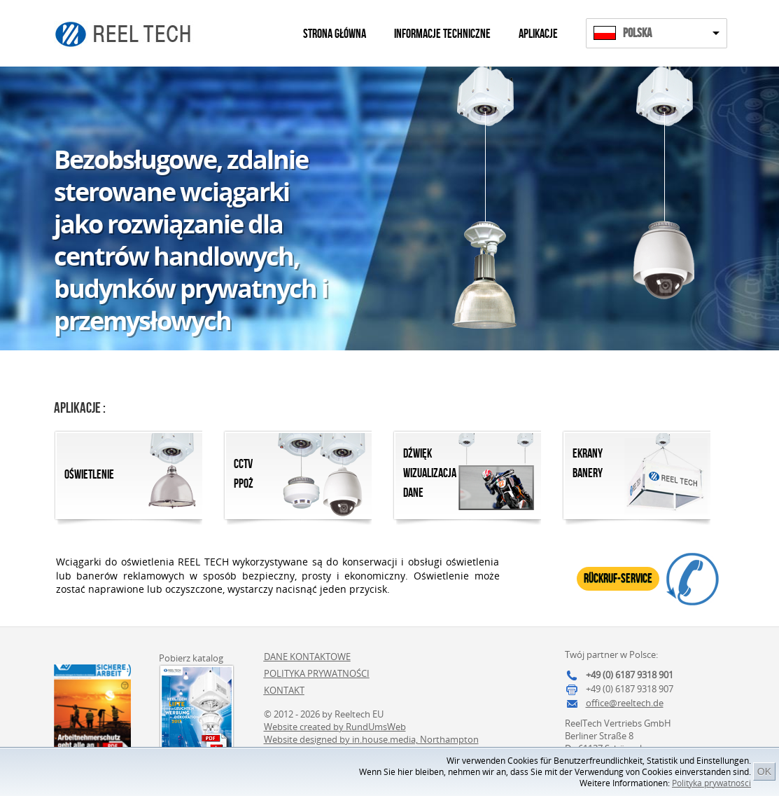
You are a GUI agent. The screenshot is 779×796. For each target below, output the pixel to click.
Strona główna (334, 34)
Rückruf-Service (618, 578)
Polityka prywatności (711, 783)
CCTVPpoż (243, 474)
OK (764, 771)
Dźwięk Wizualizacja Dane (429, 473)
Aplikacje (538, 34)
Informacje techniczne (442, 34)
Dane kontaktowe (307, 656)
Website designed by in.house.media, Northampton (371, 739)
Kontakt (284, 690)
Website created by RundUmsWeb (335, 726)
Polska (637, 33)
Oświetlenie (89, 474)
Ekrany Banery (588, 463)
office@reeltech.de (625, 702)
